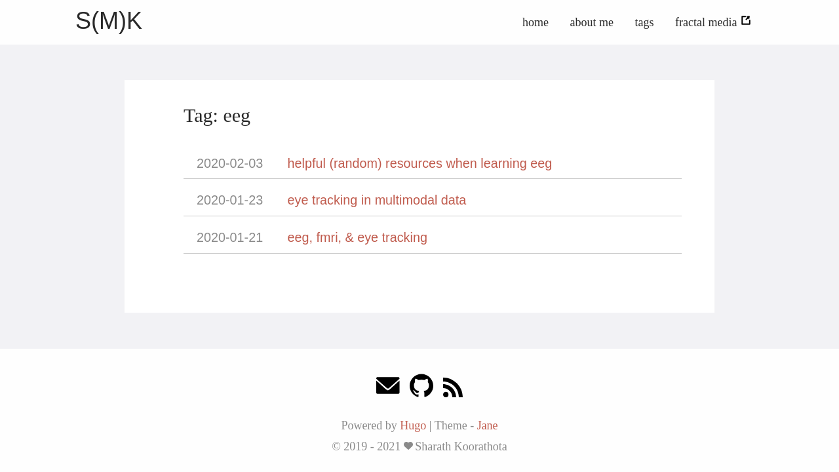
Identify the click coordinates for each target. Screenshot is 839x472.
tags (644, 22)
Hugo (413, 425)
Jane (487, 425)
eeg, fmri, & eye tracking (357, 237)
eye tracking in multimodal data (377, 200)
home (535, 22)
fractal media (713, 22)
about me (592, 22)
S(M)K (108, 20)
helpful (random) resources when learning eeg (420, 163)
